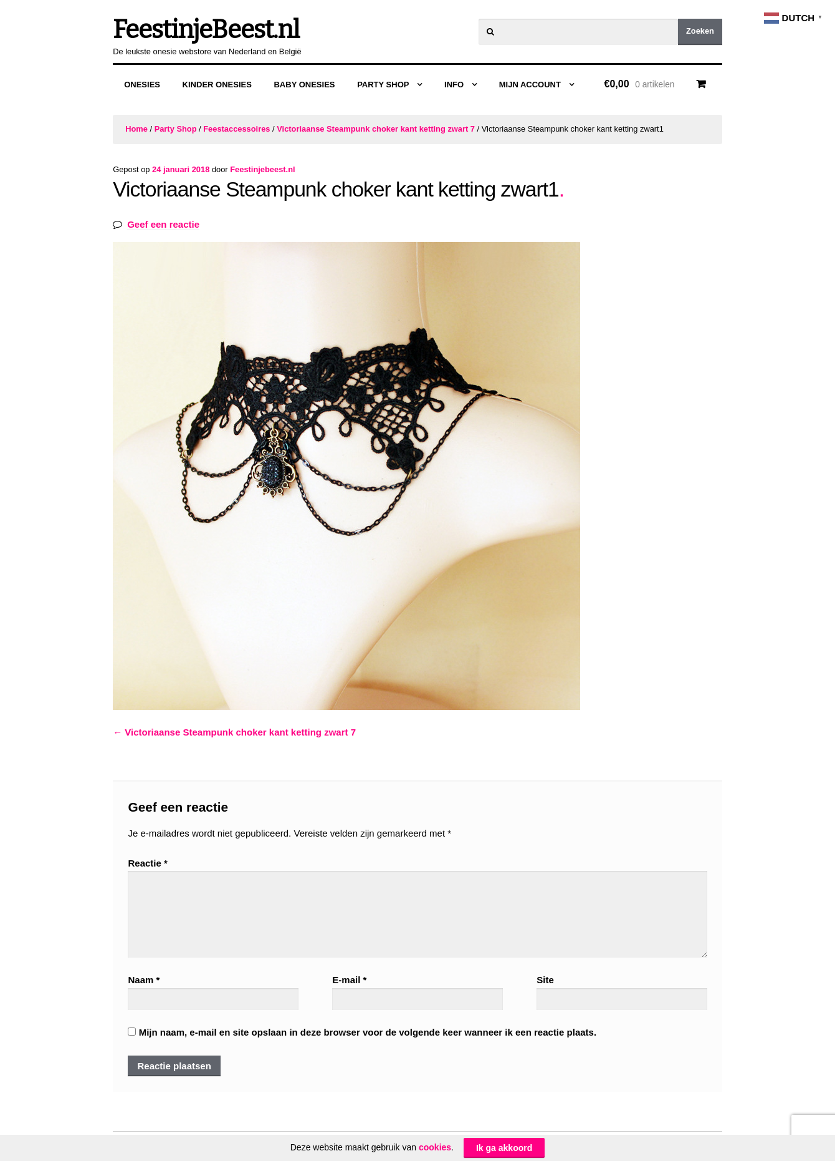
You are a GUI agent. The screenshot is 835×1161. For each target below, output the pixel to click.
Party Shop (383, 84)
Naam (144, 979)
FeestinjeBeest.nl (206, 30)
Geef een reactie (163, 224)
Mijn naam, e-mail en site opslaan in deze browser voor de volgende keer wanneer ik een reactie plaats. (367, 1032)
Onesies (142, 84)
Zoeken (700, 31)
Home (136, 129)
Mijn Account (530, 84)
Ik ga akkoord (504, 1148)
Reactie (147, 863)
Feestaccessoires (236, 129)
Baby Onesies (304, 84)
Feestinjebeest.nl (262, 169)
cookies (435, 1147)
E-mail (349, 979)
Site (545, 979)
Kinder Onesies (217, 84)
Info (454, 84)
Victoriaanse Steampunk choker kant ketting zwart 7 (376, 129)
